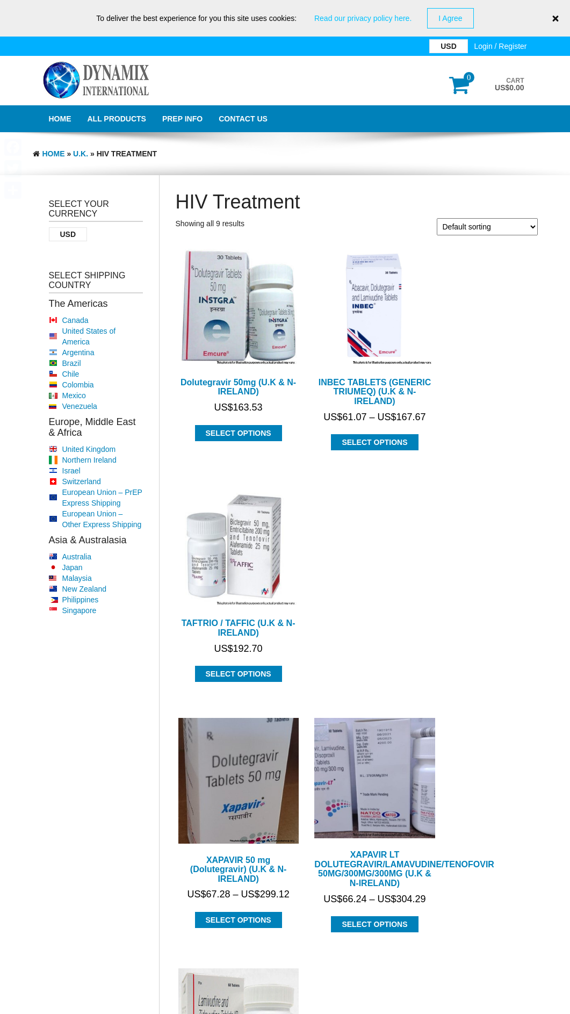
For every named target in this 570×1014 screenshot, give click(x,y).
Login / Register (500, 46)
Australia (76, 556)
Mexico (74, 395)
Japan (72, 567)
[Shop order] (487, 226)
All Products (117, 118)
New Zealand (84, 589)
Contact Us (243, 118)
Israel (71, 470)
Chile (71, 374)
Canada (75, 320)
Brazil (71, 363)
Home (60, 118)
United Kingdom (89, 449)
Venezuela (79, 406)
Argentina (78, 352)
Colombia (78, 384)
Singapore (79, 610)
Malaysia (77, 578)
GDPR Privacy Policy (285, 1003)
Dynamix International (140, 975)
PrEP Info (182, 118)
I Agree (450, 18)
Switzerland (81, 481)
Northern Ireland (89, 460)
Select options (231, 418)
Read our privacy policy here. (363, 18)
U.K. (80, 153)
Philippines (80, 599)
